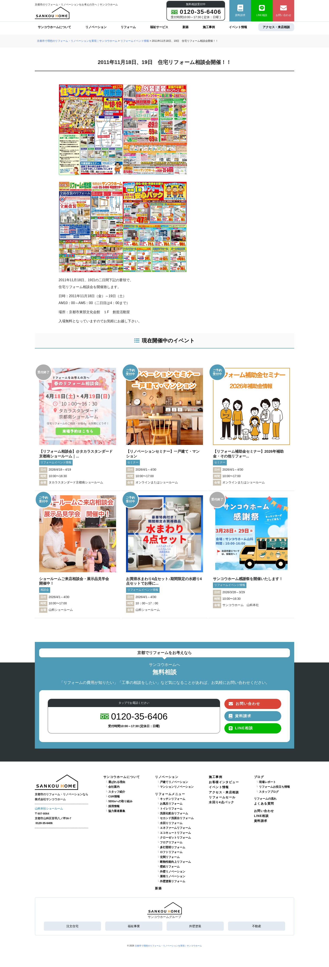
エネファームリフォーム (175, 827)
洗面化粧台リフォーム (174, 813)
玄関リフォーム (170, 857)
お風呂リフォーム (171, 803)
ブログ (259, 777)
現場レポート (267, 782)
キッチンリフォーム (172, 798)
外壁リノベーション (172, 871)
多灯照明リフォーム (172, 847)
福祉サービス (159, 27)
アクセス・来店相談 (276, 27)
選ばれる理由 (116, 782)
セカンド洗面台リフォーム (177, 818)
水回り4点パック (221, 802)
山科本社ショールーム (49, 808)
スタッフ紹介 (116, 791)
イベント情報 (238, 27)
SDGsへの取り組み (120, 801)
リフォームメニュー (170, 794)
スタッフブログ (269, 791)
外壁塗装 (195, 926)
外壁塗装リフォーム (172, 881)
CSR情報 (114, 796)
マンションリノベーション (177, 786)
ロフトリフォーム (171, 852)
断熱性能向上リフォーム (175, 861)
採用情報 (114, 806)
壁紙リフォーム (170, 866)
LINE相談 (261, 11)
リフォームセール (222, 797)
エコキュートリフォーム (175, 832)
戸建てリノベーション (174, 782)
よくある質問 (264, 803)
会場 (43, 482)
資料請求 (240, 11)
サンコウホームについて (54, 27)
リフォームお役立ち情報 (274, 786)
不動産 (256, 926)
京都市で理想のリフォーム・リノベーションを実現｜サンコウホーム (168, 946)
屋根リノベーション (172, 876)
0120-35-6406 (44, 823)
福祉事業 (134, 926)
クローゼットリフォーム (175, 837)
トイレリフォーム (171, 808)
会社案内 (114, 786)
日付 (43, 469)
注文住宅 (72, 926)
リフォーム (128, 27)
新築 (185, 27)
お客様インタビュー (224, 782)
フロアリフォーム (171, 842)
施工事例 (209, 27)
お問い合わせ (283, 11)
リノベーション (96, 27)
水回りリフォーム (171, 823)
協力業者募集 (116, 811)
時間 (43, 476)
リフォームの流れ (265, 798)
